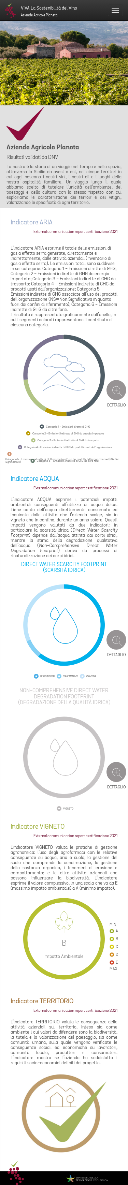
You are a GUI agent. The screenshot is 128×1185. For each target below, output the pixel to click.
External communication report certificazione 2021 (75, 232)
